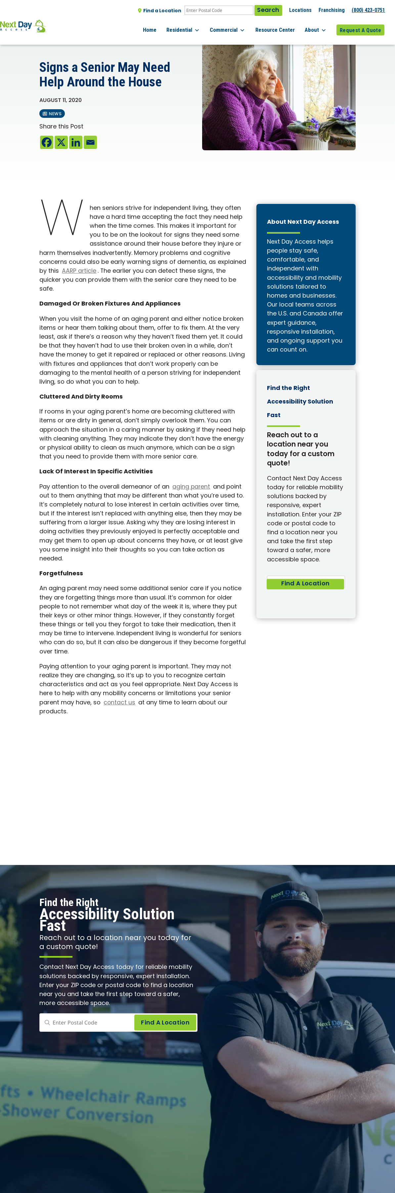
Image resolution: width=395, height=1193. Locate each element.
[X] (61, 142)
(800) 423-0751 (368, 10)
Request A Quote (360, 26)
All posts (53, 40)
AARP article (79, 271)
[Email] (90, 142)
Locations (300, 10)
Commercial (236, 26)
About (318, 26)
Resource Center (281, 26)
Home (165, 26)
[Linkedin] (75, 142)
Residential (195, 26)
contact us (120, 703)
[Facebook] (46, 142)
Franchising (332, 10)
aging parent (191, 487)
